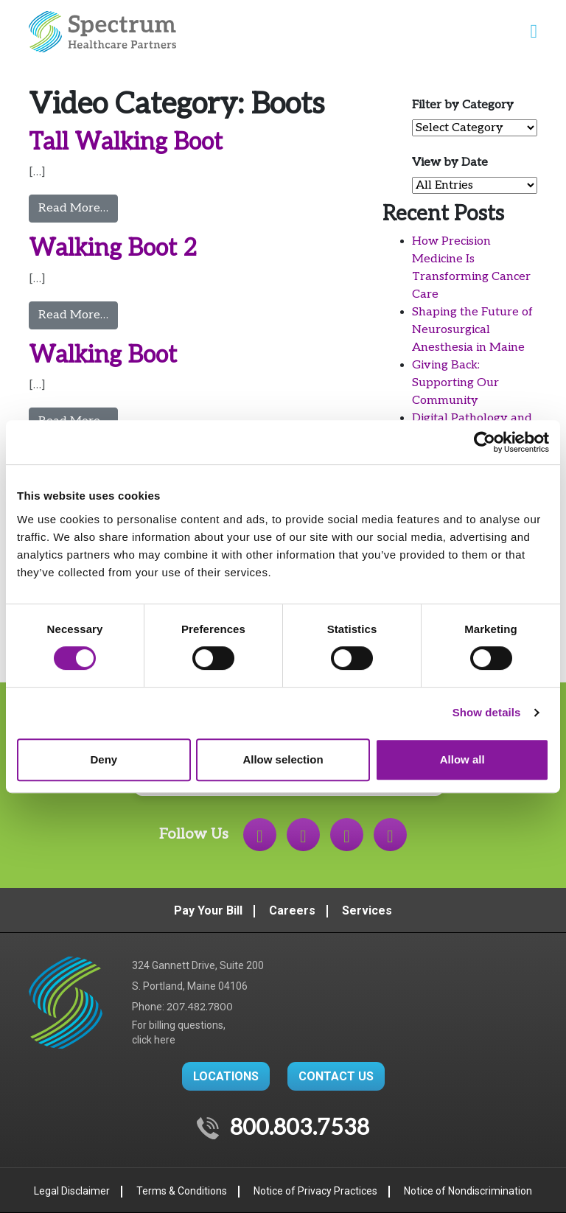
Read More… (78, 207)
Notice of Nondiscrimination (468, 1191)
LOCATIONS (226, 1076)
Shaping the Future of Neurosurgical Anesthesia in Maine (472, 329)
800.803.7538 (299, 1128)
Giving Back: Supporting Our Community (455, 383)
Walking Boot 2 (113, 248)
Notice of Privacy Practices (315, 1191)
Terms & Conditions (181, 1191)
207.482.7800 (200, 1007)
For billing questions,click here (179, 1032)
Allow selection (282, 759)
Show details (487, 712)
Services (367, 910)
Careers (292, 910)
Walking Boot (103, 355)
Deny (103, 759)
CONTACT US (336, 1076)
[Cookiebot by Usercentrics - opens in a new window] (484, 442)
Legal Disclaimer (72, 1191)
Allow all (462, 759)
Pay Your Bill (208, 910)
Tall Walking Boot (126, 142)
